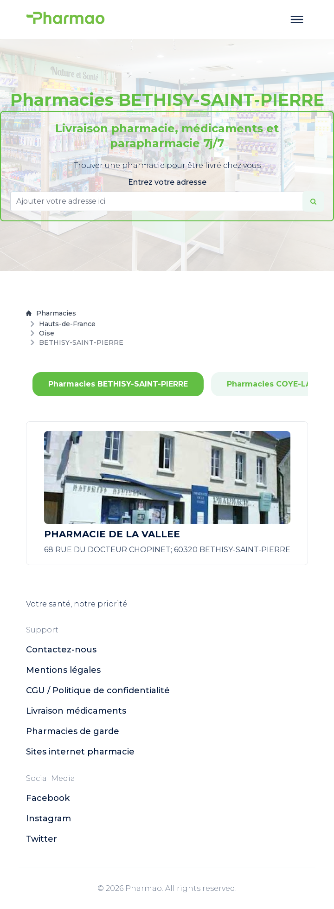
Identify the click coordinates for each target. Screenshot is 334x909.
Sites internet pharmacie (80, 752)
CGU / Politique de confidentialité (98, 690)
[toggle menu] (297, 19)
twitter (41, 839)
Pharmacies (51, 313)
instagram (48, 818)
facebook (48, 798)
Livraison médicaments (76, 711)
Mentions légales (63, 670)
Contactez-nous (61, 650)
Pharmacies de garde (72, 731)
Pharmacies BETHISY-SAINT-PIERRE (118, 384)
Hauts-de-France (67, 324)
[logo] (65, 19)
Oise (46, 333)
